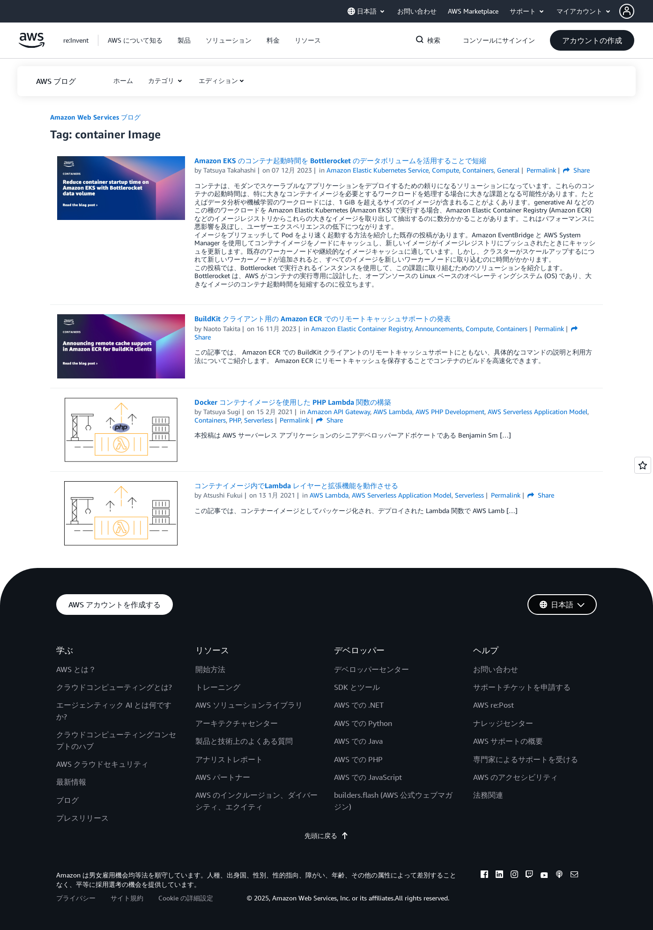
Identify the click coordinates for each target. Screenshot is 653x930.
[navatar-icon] (626, 11)
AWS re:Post (493, 705)
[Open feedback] (642, 465)
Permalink (541, 170)
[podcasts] (559, 875)
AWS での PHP (358, 759)
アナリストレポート (229, 759)
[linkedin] (499, 875)
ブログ (67, 800)
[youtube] (544, 875)
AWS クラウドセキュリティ (102, 764)
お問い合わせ (495, 669)
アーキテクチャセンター (236, 723)
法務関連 (488, 795)
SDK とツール (357, 687)
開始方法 (210, 669)
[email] (574, 875)
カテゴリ (162, 80)
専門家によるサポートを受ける (525, 759)
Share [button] (576, 170)
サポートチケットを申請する (522, 687)
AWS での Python (363, 723)
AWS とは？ (76, 669)
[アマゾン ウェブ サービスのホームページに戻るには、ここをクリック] (32, 45)
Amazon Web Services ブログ (95, 117)
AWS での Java (358, 741)
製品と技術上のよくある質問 (244, 741)
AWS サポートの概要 (508, 741)
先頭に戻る (326, 835)
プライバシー (76, 898)
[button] (636, 11)
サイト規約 (127, 898)
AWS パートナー (222, 777)
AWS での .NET (359, 705)
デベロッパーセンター (371, 669)
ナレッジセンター (503, 723)
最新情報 (71, 781)
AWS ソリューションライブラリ (249, 705)
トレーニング (217, 687)
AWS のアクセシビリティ (515, 777)
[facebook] (484, 875)
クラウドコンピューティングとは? (114, 687)
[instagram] (514, 875)
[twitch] (529, 875)
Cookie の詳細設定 (185, 898)
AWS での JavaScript (368, 777)
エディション (218, 80)
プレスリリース (82, 818)
